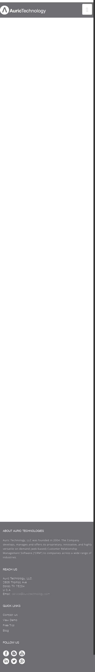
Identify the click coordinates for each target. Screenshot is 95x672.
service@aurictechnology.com (31, 593)
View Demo (10, 620)
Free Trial (9, 625)
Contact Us (10, 614)
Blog (6, 630)
